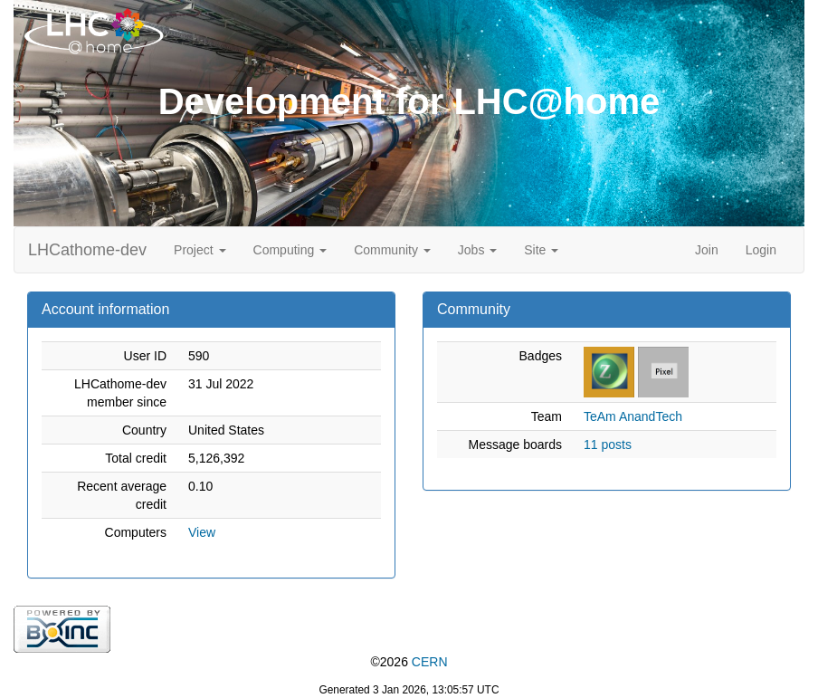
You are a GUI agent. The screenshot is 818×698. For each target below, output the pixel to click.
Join (706, 250)
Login (761, 250)
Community (392, 250)
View (201, 532)
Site (541, 250)
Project (199, 250)
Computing (290, 250)
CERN (430, 662)
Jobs (477, 250)
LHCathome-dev (87, 250)
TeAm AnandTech (633, 416)
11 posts (608, 444)
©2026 (408, 662)
